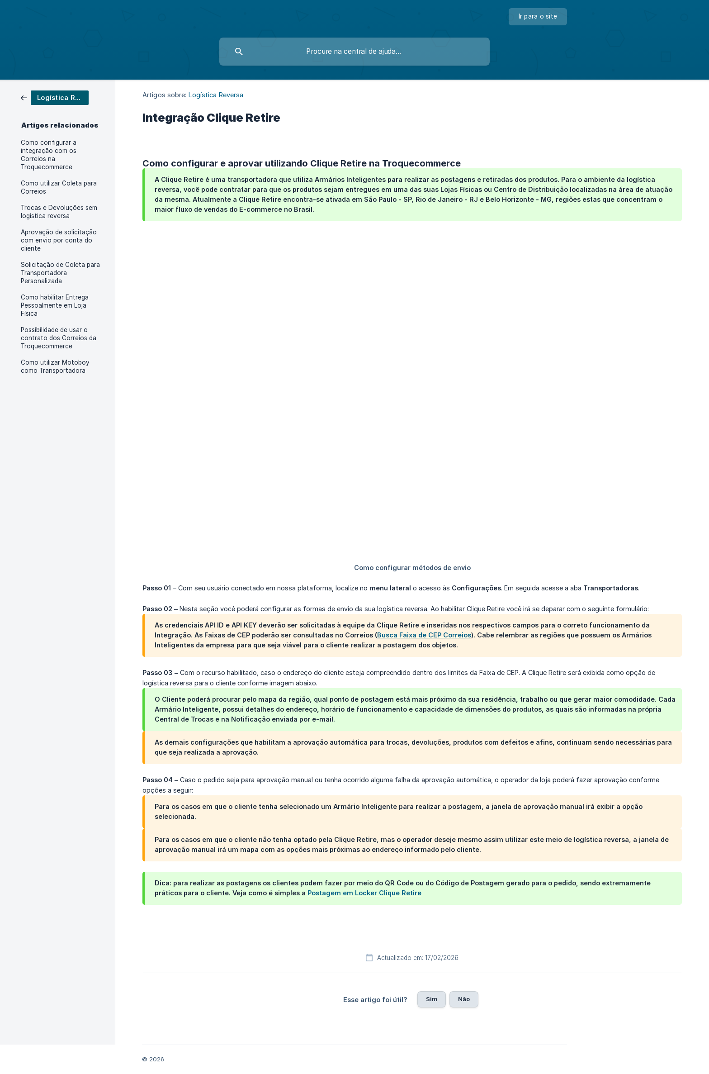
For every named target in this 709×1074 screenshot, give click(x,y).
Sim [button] (431, 999)
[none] (538, 16)
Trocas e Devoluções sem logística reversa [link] (59, 211)
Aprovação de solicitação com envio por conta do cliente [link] (59, 240)
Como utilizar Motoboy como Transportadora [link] (55, 366)
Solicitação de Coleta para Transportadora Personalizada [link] (60, 273)
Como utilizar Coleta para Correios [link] (59, 187)
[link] (55, 97)
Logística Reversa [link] (216, 95)
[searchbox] (354, 52)
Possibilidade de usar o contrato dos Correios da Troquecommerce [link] (58, 338)
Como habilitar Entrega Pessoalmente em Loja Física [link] (55, 305)
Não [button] (464, 999)
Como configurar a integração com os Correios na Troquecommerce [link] (48, 155)
